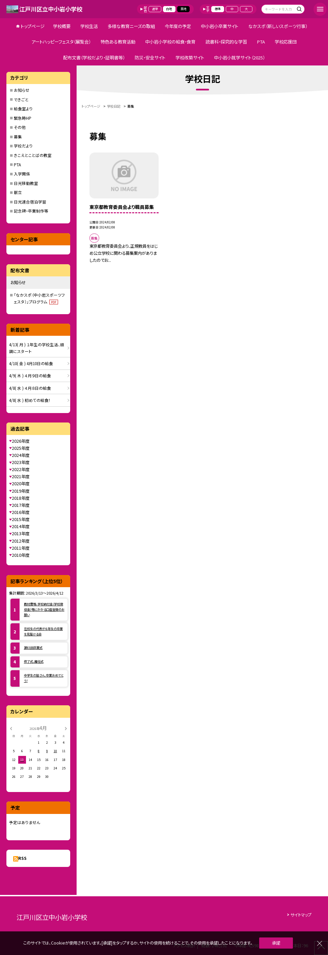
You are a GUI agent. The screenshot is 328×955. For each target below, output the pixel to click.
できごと (21, 99)
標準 (218, 8)
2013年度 (20, 533)
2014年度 (20, 526)
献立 (18, 192)
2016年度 (20, 512)
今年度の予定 (178, 26)
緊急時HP (22, 118)
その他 (20, 127)
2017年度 (20, 505)
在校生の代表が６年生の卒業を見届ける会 (43, 631)
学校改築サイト (189, 57)
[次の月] (66, 728)
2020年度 (20, 484)
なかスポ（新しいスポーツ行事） (277, 26)
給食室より (23, 108)
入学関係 (22, 173)
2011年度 (20, 548)
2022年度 (20, 469)
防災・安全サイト (150, 57)
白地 (169, 8)
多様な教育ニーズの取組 (131, 26)
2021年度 (20, 476)
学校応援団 (286, 41)
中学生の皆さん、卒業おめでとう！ (43, 678)
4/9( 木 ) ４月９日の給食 (30, 375)
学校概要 (62, 26)
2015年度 (20, 519)
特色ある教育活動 (118, 41)
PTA (261, 41)
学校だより (23, 145)
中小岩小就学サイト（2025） (239, 57)
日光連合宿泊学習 (30, 201)
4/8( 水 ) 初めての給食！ (30, 400)
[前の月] (11, 728)
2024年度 (20, 455)
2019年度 (20, 491)
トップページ (33, 26)
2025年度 (20, 448)
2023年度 (20, 462)
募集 (18, 136)
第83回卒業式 (33, 647)
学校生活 (89, 26)
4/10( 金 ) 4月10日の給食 (31, 363)
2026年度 (20, 441)
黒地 (184, 8)
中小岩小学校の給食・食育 (170, 41)
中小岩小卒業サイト (219, 26)
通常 (155, 8)
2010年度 (20, 555)
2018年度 (20, 498)
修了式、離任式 (34, 661)
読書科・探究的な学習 (226, 41)
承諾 (276, 943)
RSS (22, 858)
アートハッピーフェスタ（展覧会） (61, 41)
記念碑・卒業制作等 (31, 211)
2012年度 (20, 541)
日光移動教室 (26, 183)
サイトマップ (301, 915)
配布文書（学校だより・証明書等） (94, 57)
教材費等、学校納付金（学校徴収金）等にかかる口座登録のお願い (44, 609)
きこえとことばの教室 (33, 155)
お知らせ (21, 90)
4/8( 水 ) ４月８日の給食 (30, 388)
